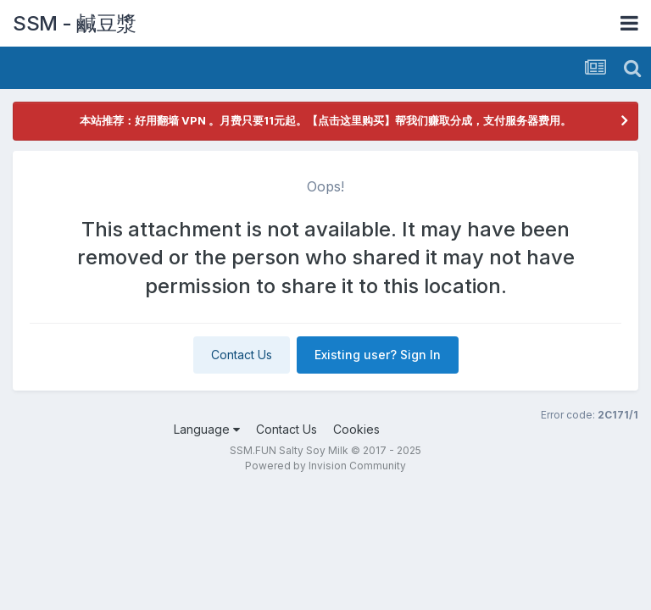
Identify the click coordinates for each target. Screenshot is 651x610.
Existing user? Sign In (377, 354)
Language (207, 429)
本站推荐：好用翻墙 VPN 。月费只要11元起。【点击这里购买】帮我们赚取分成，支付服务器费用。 (325, 120)
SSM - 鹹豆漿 (74, 23)
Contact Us (241, 354)
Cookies (356, 429)
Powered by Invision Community (325, 465)
